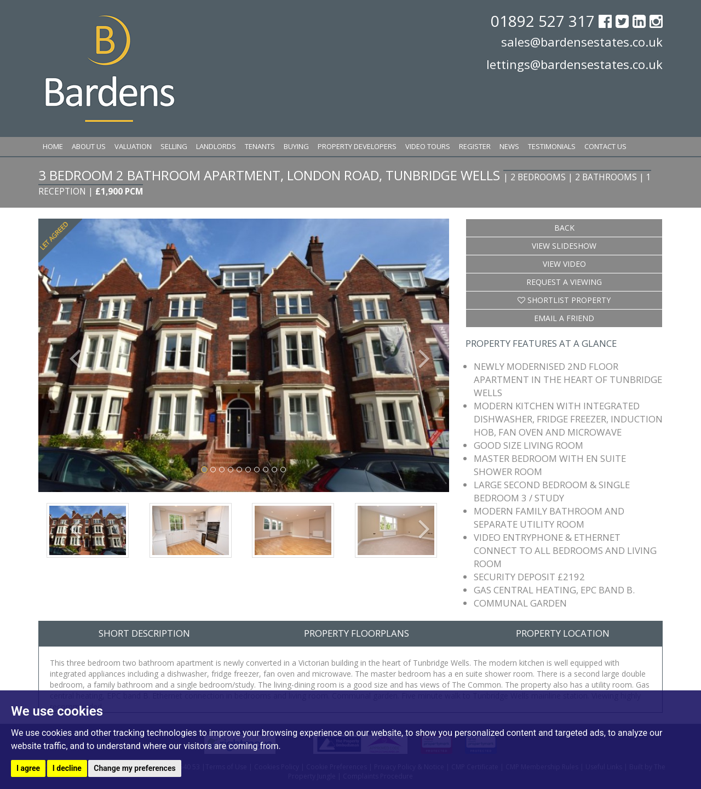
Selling (173, 146)
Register (475, 146)
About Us (89, 146)
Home (53, 146)
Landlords (216, 146)
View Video (564, 264)
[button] (69, 355)
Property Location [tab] (563, 633)
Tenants (260, 146)
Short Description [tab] (144, 633)
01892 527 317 (545, 20)
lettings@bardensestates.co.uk (574, 64)
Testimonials (552, 146)
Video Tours (427, 146)
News (509, 146)
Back (564, 227)
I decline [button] (67, 768)
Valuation (133, 146)
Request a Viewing (564, 282)
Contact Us (605, 146)
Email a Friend (564, 318)
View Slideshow (564, 246)
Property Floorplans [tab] (356, 633)
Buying (296, 146)
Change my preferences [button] (134, 768)
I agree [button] (28, 768)
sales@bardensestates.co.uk (582, 41)
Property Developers (357, 146)
